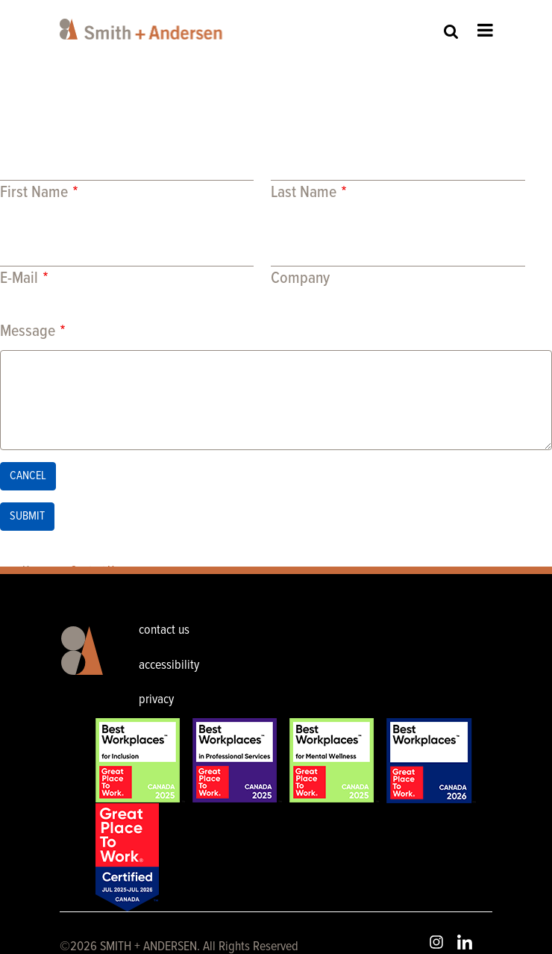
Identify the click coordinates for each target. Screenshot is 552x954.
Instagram (436, 942)
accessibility (169, 665)
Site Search (451, 31)
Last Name (303, 193)
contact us (164, 630)
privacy (156, 699)
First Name (34, 193)
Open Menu (485, 30)
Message (27, 332)
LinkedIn (464, 942)
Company (300, 279)
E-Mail (19, 279)
